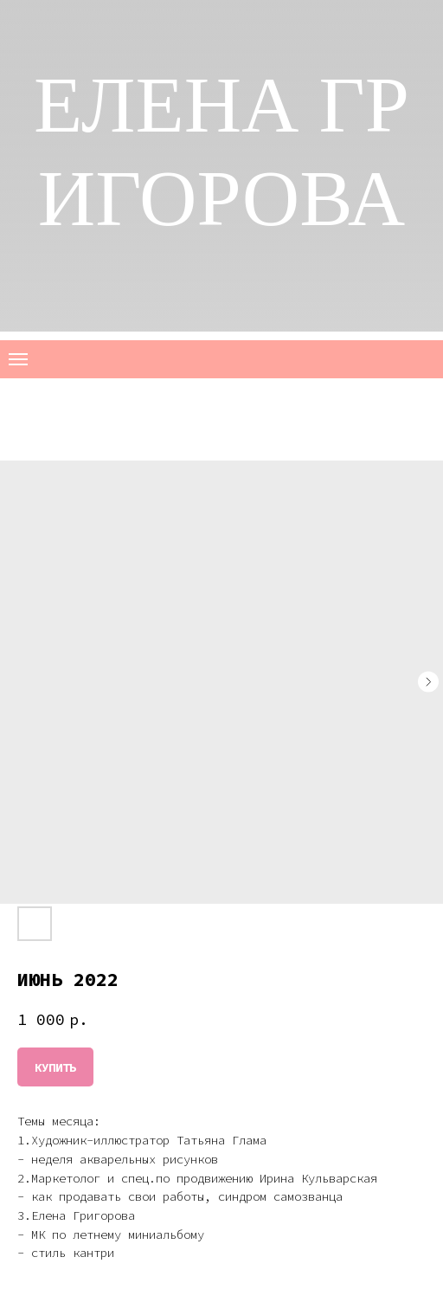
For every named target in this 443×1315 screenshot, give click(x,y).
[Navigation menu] (18, 359)
